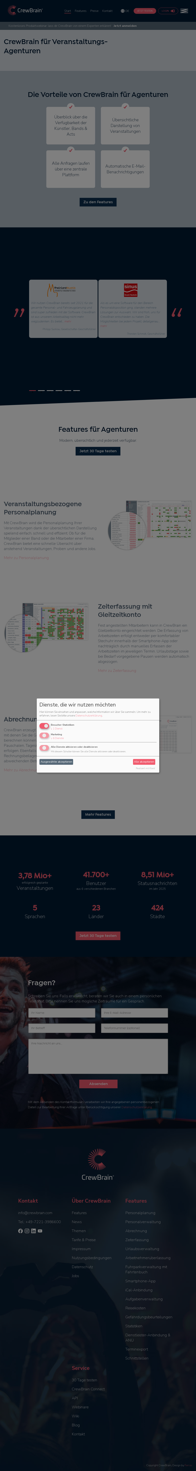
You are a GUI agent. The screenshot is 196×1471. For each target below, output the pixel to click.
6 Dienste (57, 738)
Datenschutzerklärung (89, 716)
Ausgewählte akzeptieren (56, 762)
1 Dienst (56, 729)
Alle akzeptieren (144, 762)
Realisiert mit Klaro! (145, 768)
